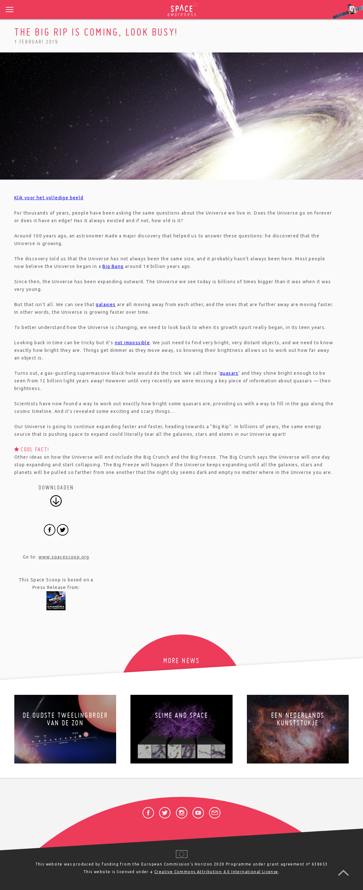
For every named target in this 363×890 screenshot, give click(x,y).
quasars (229, 373)
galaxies (105, 304)
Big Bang (112, 266)
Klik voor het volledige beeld (49, 197)
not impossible (132, 342)
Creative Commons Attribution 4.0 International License (216, 872)
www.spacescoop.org (63, 556)
